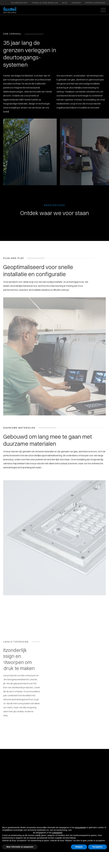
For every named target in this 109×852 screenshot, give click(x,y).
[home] (9, 10)
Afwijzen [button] (79, 847)
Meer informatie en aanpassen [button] (19, 847)
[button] (102, 10)
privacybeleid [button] (80, 827)
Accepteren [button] (97, 847)
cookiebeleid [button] (57, 833)
